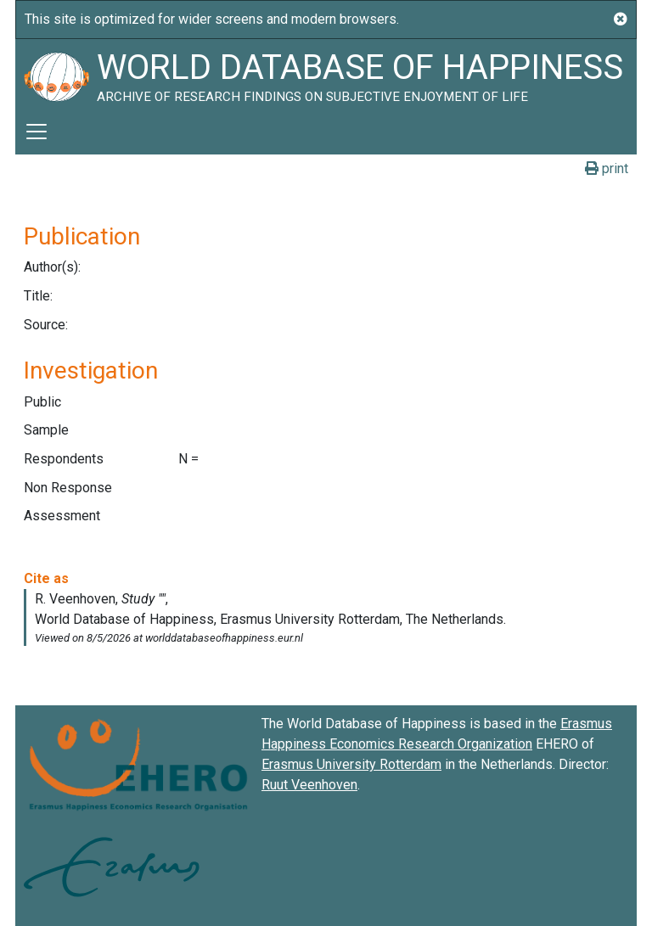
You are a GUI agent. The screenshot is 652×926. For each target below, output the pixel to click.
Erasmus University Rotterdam (351, 764)
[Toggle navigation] (36, 131)
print (606, 168)
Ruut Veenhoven (309, 785)
